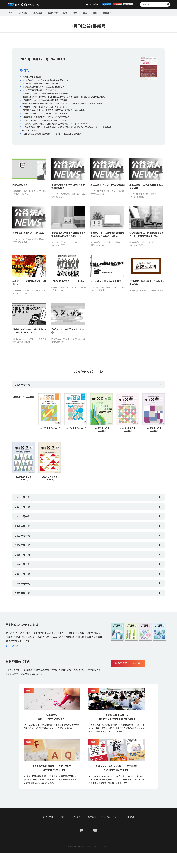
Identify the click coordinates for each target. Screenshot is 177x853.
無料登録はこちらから (139, 663)
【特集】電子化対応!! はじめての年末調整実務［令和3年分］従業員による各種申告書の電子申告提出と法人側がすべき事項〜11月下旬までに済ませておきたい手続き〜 (65, 95)
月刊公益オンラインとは (53, 817)
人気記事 (23, 12)
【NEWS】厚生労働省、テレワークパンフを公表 (40, 83)
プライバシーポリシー (110, 817)
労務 (61, 12)
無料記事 (97, 12)
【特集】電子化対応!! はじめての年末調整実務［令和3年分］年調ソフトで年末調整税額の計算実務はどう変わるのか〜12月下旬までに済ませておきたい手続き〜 (62, 102)
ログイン (83, 4)
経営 (78, 12)
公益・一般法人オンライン (27, 4)
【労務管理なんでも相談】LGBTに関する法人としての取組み (45, 116)
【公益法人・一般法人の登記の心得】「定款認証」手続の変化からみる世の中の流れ (54, 123)
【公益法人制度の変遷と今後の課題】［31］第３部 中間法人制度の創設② (51, 133)
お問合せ (124, 4)
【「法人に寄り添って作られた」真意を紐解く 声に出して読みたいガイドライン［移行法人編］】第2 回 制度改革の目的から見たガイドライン (68, 129)
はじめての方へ (63, 4)
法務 (69, 12)
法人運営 (36, 12)
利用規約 (130, 817)
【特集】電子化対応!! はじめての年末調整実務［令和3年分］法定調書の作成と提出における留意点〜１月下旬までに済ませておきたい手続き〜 (55, 108)
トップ (12, 12)
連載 (86, 12)
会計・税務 (50, 12)
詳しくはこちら (14, 646)
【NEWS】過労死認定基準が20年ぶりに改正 (39, 90)
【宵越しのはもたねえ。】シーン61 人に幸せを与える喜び (45, 120)
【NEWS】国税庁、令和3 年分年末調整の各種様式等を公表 (45, 80)
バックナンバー (76, 817)
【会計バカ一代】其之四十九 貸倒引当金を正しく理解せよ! (45, 113)
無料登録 (104, 4)
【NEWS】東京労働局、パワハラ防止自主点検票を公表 (43, 87)
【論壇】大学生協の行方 (31, 77)
